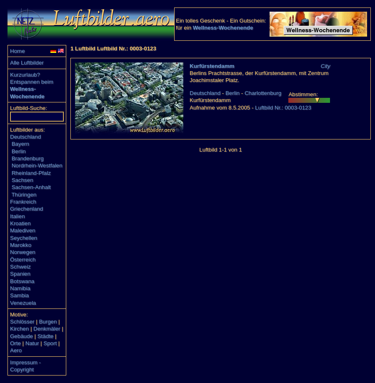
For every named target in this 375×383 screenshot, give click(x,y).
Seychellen (23, 238)
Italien (17, 216)
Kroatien (20, 223)
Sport (50, 343)
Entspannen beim (31, 82)
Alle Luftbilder (27, 63)
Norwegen (22, 252)
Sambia (19, 295)
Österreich (22, 259)
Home (17, 51)
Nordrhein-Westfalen (37, 165)
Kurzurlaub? (25, 75)
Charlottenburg (263, 93)
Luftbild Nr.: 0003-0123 (283, 107)
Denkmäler (46, 329)
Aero (16, 350)
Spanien (20, 274)
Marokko (20, 245)
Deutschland (25, 137)
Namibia (20, 288)
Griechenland (26, 209)
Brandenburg (28, 158)
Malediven (22, 230)
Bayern (20, 144)
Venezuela (23, 303)
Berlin (19, 151)
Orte (15, 343)
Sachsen (22, 180)
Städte (46, 336)
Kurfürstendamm (212, 66)
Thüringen (23, 195)
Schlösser (22, 321)
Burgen (48, 321)
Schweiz (20, 267)
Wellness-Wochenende (223, 28)
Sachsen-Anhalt (31, 187)
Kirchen (19, 329)
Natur (32, 343)
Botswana (22, 281)
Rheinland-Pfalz (31, 173)
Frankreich (23, 202)
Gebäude (21, 336)
